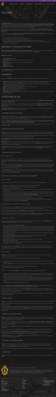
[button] (16, 4)
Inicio (50, 12)
